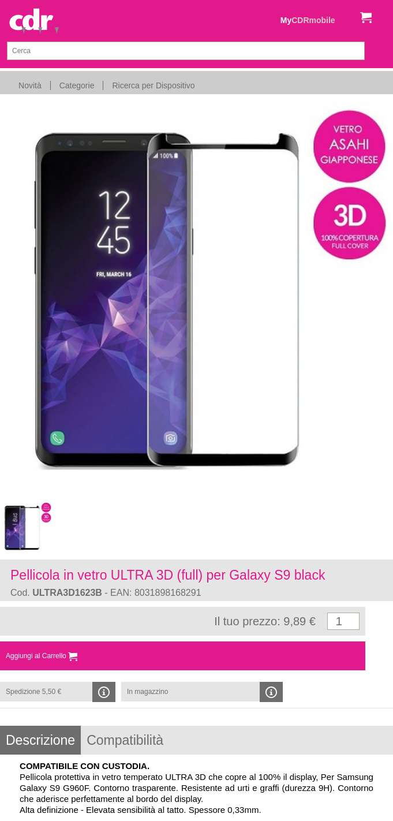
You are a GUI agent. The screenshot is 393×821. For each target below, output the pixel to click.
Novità (30, 85)
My (307, 20)
